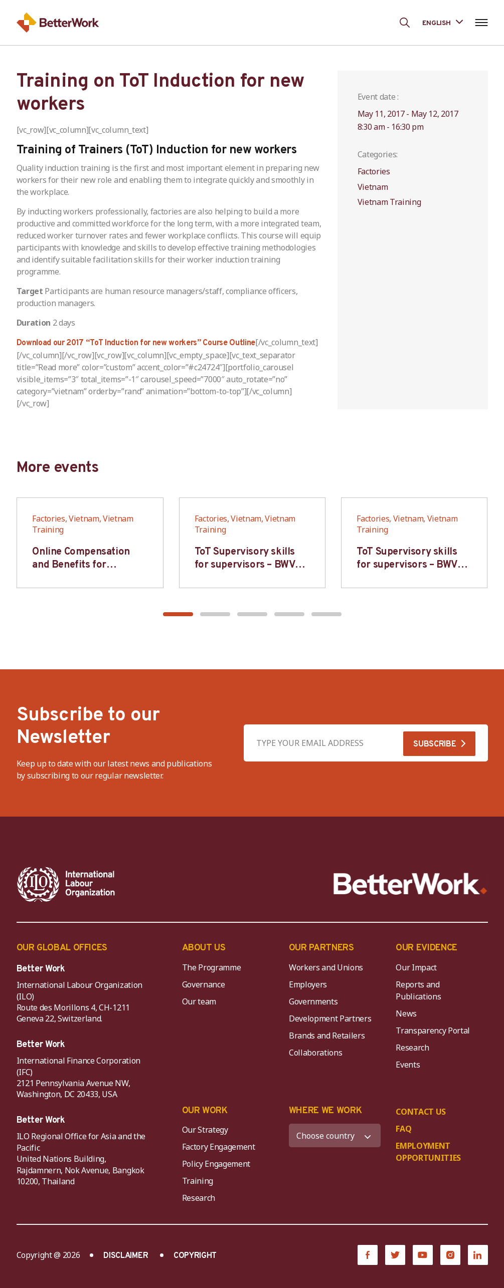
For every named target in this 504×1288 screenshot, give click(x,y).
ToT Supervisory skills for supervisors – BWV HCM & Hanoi (245, 565)
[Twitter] (395, 1255)
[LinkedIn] (478, 1255)
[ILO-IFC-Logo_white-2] (66, 884)
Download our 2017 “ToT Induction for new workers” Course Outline (136, 343)
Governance (203, 984)
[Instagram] (450, 1255)
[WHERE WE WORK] (335, 1135)
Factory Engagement (218, 1146)
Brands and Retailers (327, 1035)
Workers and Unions (326, 967)
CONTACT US (421, 1111)
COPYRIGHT (195, 1256)
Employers (308, 984)
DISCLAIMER (125, 1256)
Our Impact (416, 967)
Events (408, 1064)
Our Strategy (205, 1129)
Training (197, 1180)
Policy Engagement (218, 1163)
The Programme (211, 967)
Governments (313, 1001)
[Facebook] (368, 1255)
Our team (199, 1001)
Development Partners (330, 1018)
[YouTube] (423, 1255)
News (406, 1013)
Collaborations (316, 1052)
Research (412, 1047)
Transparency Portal (433, 1030)
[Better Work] (410, 884)
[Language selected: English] (442, 22)
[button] (178, 614)
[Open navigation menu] (481, 23)
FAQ (403, 1128)
